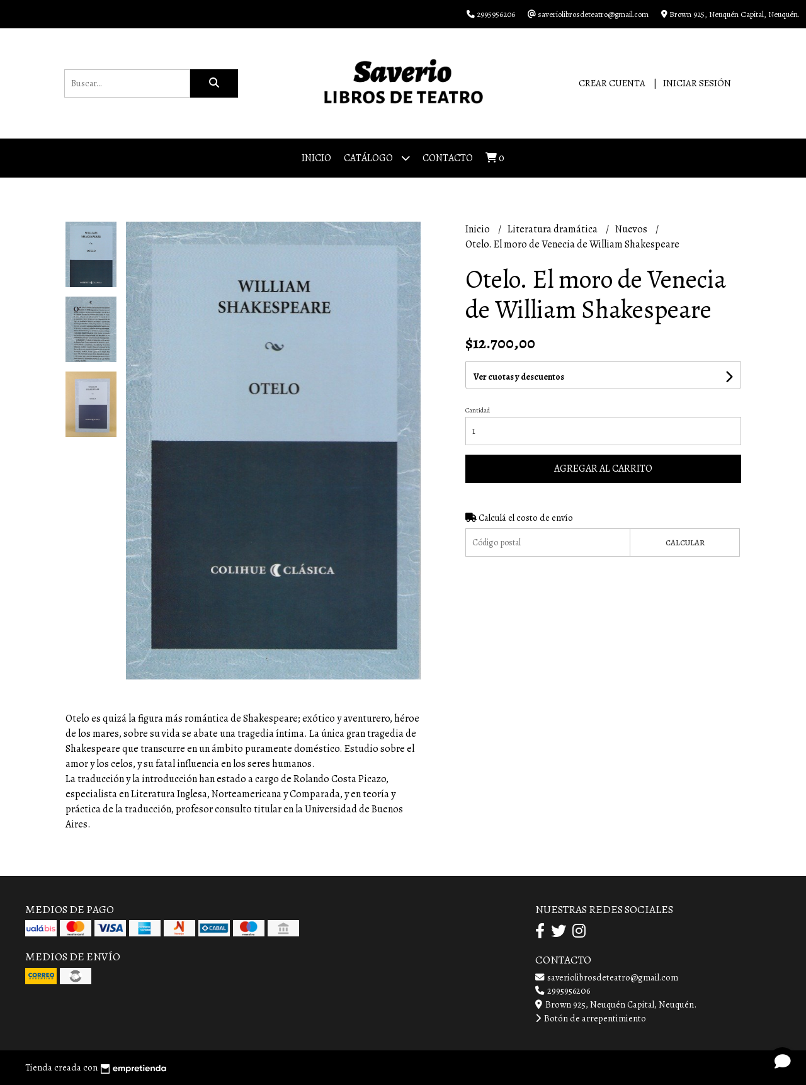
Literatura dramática (553, 229)
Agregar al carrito (603, 468)
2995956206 (562, 990)
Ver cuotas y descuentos (519, 377)
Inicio (316, 158)
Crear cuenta (612, 83)
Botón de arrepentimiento (590, 1018)
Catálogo (377, 158)
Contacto (448, 158)
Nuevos (632, 229)
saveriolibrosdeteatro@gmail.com (606, 977)
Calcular (685, 542)
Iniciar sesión (697, 83)
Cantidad (477, 410)
